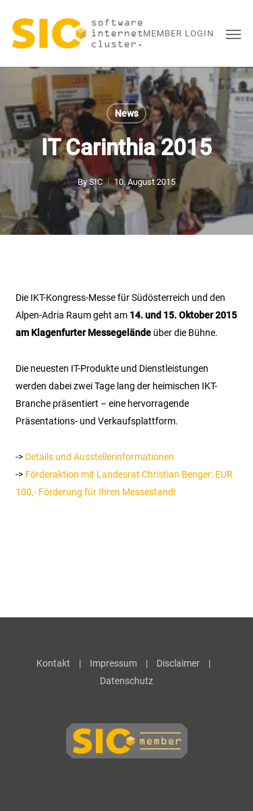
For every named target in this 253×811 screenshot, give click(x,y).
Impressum (113, 663)
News (126, 113)
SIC (96, 182)
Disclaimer (178, 663)
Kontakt (53, 663)
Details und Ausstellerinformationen (99, 456)
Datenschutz (126, 680)
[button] (233, 33)
